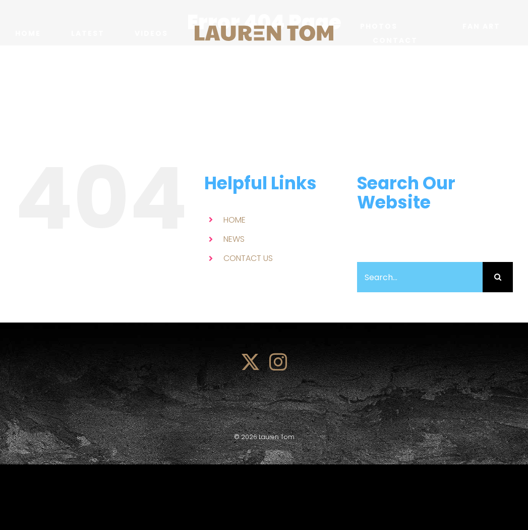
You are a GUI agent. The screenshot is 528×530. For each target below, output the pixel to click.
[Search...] (420, 277)
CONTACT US (248, 258)
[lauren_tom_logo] (264, 29)
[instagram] (278, 361)
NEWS (234, 239)
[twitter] (250, 361)
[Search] (498, 277)
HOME (234, 220)
